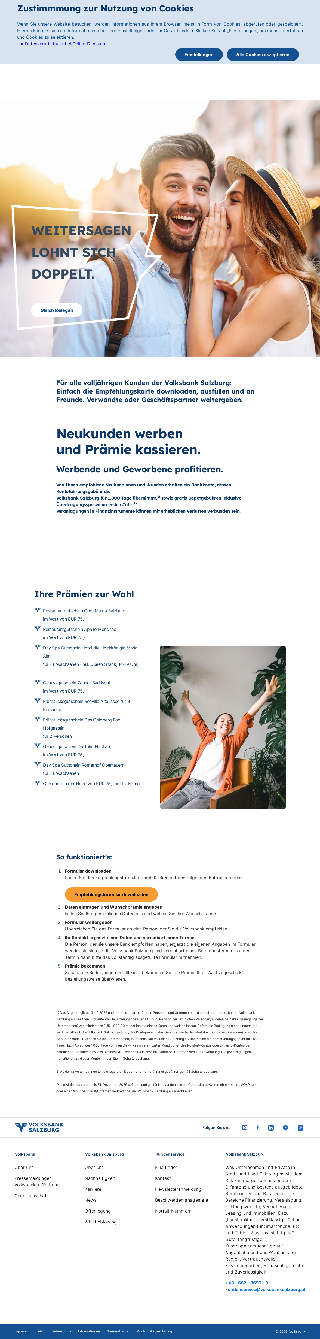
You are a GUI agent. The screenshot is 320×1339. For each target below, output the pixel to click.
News (90, 1200)
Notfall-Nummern (173, 1211)
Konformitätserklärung (154, 1331)
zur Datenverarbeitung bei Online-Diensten (61, 43)
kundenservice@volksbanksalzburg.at (265, 1289)
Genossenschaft (31, 1195)
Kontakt (163, 1178)
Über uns (24, 1167)
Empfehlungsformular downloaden (111, 894)
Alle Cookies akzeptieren (263, 54)
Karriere (93, 1189)
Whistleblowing (101, 1222)
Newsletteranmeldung (178, 1189)
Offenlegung (98, 1211)
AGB (41, 1331)
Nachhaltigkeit (100, 1178)
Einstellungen (199, 54)
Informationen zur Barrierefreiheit (104, 1331)
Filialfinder (166, 1167)
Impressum (22, 1331)
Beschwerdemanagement (181, 1200)
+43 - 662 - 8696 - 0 (246, 1283)
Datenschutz (61, 1331)
